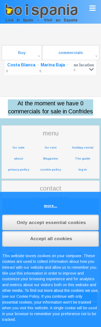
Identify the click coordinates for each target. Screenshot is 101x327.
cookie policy (50, 169)
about (18, 158)
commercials (70, 53)
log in (82, 169)
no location (84, 67)
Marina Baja (53, 65)
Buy (22, 53)
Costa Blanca (21, 65)
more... (50, 206)
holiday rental (82, 147)
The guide (82, 158)
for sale (18, 147)
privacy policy (18, 169)
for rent (50, 147)
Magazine (50, 158)
